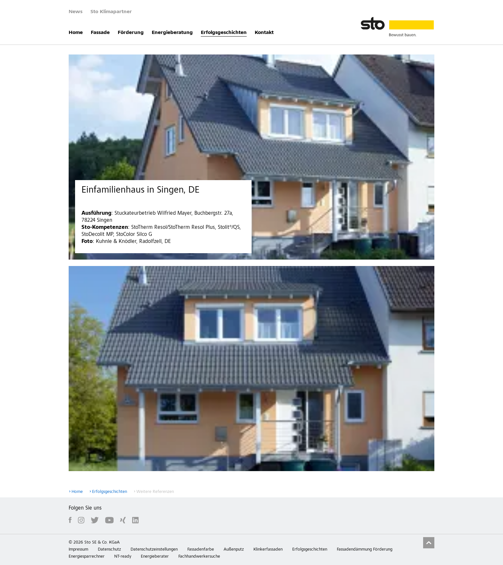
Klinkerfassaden (268, 549)
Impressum (78, 549)
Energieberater (155, 556)
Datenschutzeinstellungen (154, 549)
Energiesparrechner (87, 556)
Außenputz (234, 549)
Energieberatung (172, 32)
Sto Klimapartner (111, 11)
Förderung (131, 32)
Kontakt (264, 32)
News (75, 11)
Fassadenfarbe (200, 549)
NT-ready (122, 556)
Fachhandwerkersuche (199, 556)
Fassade (100, 32)
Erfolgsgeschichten (224, 32)
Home (76, 32)
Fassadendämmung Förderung (364, 549)
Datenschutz (109, 549)
